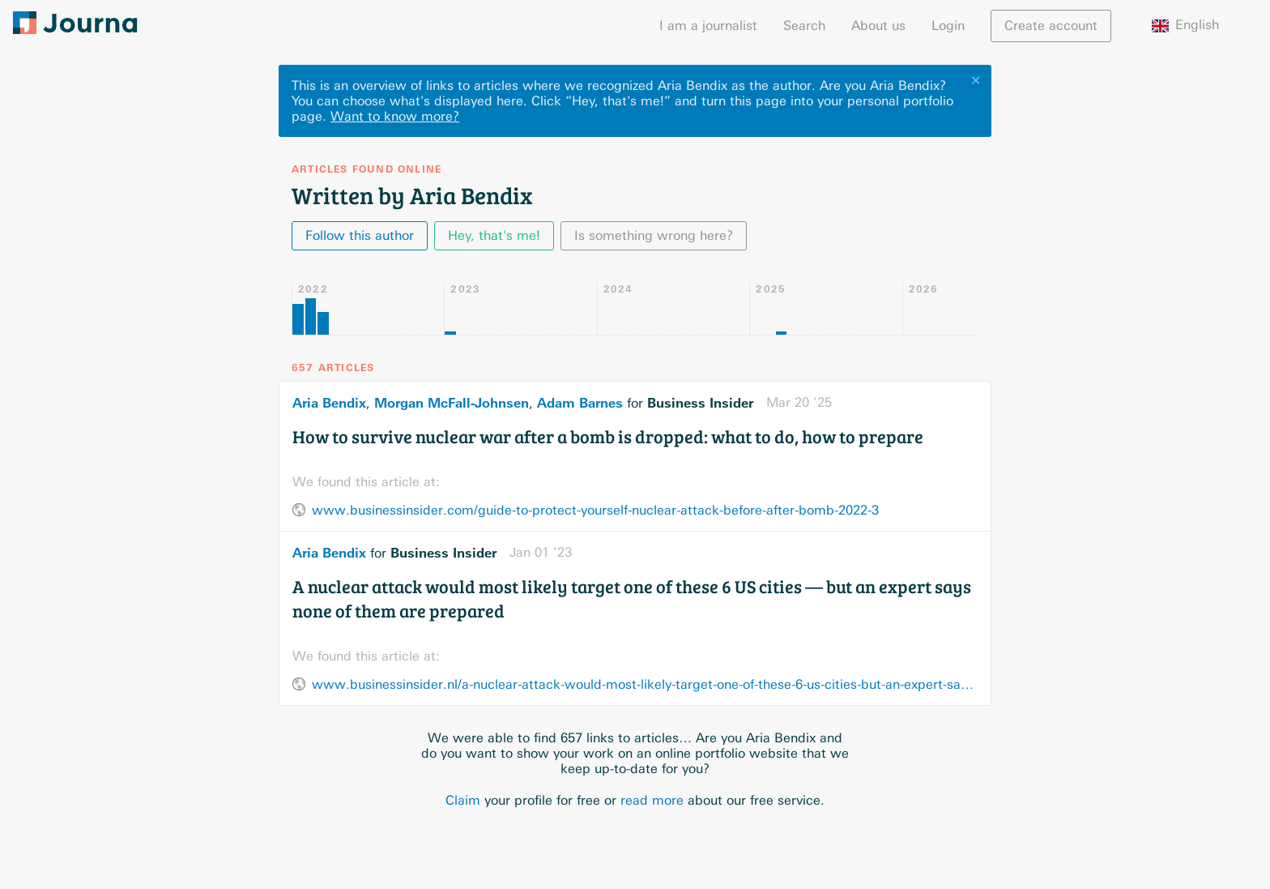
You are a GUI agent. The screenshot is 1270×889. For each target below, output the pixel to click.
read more (652, 800)
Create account (1050, 25)
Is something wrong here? (653, 235)
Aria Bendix (329, 403)
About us (878, 25)
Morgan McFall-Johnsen (451, 403)
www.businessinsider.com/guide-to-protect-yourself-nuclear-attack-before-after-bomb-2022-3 (595, 510)
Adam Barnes (580, 403)
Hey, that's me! (494, 235)
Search (804, 25)
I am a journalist (708, 25)
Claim (462, 800)
